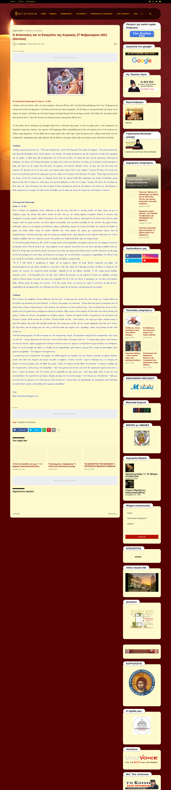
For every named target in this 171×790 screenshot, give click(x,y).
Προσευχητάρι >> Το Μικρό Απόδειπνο (138, 181)
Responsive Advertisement (65, 57)
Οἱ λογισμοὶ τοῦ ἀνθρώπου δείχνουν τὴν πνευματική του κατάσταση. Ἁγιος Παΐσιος (150, 359)
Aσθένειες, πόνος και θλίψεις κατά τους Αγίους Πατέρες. (132, 331)
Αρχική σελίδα (18, 30)
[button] (142, 13)
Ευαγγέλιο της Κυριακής (33, 30)
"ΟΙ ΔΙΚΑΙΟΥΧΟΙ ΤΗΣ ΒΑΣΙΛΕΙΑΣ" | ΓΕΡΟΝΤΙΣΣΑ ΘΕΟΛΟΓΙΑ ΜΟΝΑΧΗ (99, 465)
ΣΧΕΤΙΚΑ (21, 1)
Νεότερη (17, 514)
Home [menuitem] (43, 14)
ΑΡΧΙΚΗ (12, 1)
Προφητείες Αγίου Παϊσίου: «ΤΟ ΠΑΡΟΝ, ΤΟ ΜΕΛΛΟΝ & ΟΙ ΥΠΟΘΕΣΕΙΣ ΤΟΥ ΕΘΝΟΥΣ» (148, 215)
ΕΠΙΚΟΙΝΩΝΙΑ (30, 1)
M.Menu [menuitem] (52, 14)
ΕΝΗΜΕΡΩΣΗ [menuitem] (66, 14)
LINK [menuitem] (136, 14)
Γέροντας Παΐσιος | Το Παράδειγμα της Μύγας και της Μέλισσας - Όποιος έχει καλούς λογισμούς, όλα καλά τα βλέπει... (148, 198)
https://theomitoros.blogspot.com (25, 396)
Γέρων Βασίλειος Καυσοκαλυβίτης (135, 491)
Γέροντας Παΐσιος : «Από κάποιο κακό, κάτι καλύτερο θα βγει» (133, 356)
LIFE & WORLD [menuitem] (123, 14)
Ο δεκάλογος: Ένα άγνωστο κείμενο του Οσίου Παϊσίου (149, 331)
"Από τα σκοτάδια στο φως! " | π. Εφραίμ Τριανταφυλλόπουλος (28, 465)
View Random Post (142, 34)
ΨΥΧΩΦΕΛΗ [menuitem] (81, 14)
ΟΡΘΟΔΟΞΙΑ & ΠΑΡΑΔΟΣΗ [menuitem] (101, 14)
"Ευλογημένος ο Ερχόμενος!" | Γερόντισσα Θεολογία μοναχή (62, 465)
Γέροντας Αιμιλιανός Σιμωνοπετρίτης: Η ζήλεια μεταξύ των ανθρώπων (147, 231)
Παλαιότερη (112, 514)
